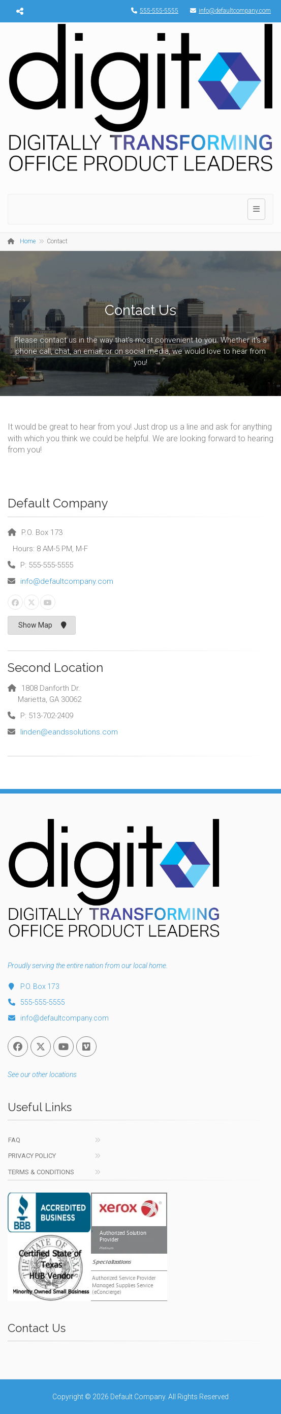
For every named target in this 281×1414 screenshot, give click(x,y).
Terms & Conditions (41, 1172)
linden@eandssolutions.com (69, 732)
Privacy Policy (32, 1156)
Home (28, 241)
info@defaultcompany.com (228, 10)
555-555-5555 (152, 10)
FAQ (14, 1140)
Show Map (42, 625)
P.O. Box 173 (33, 986)
